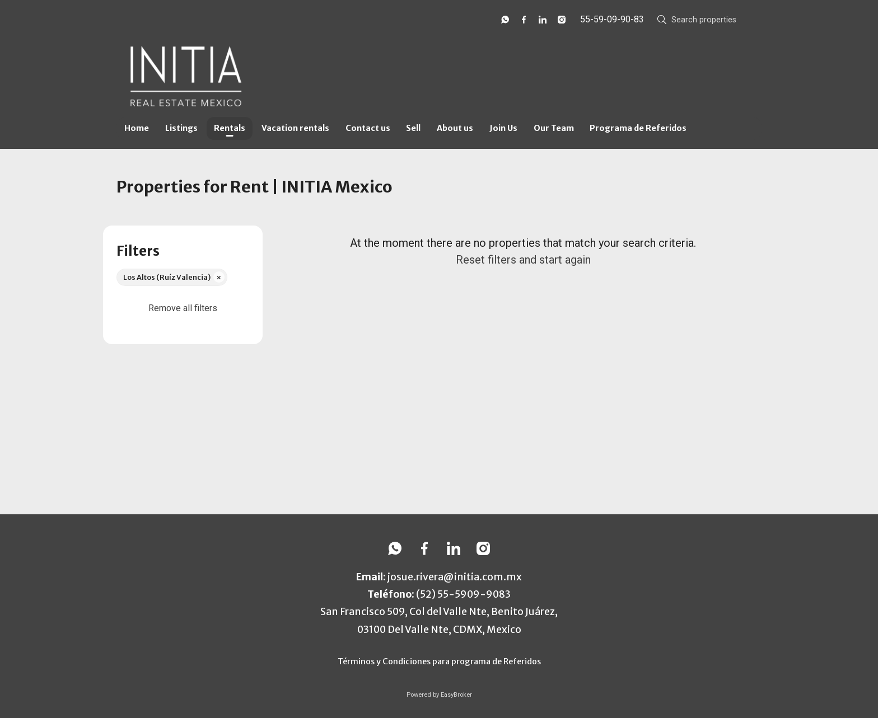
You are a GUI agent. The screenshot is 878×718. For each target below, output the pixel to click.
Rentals (229, 128)
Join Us (503, 128)
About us (455, 128)
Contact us (367, 128)
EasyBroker (456, 694)
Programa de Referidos (638, 128)
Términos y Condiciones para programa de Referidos (439, 661)
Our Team (554, 128)
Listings (181, 128)
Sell (413, 128)
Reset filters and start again (523, 259)
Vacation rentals (295, 128)
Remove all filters (182, 308)
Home (136, 128)
